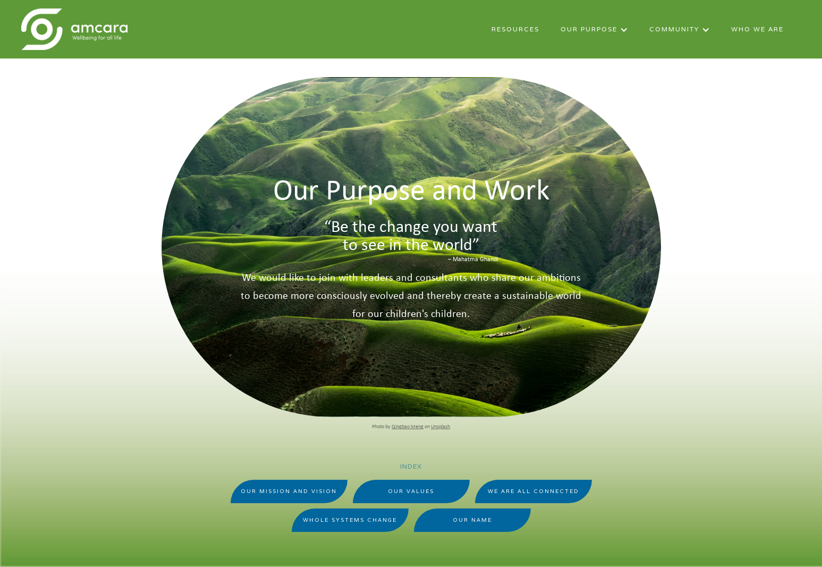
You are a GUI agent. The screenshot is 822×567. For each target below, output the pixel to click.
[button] (594, 31)
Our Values (411, 491)
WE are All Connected (533, 491)
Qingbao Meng (407, 427)
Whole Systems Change (350, 519)
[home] (74, 29)
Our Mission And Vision (289, 491)
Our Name (472, 519)
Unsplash (440, 427)
